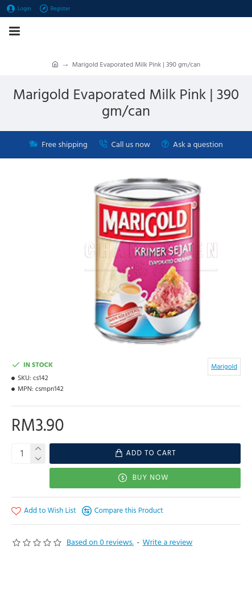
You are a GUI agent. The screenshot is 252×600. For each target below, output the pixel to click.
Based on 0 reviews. (100, 542)
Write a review (168, 542)
